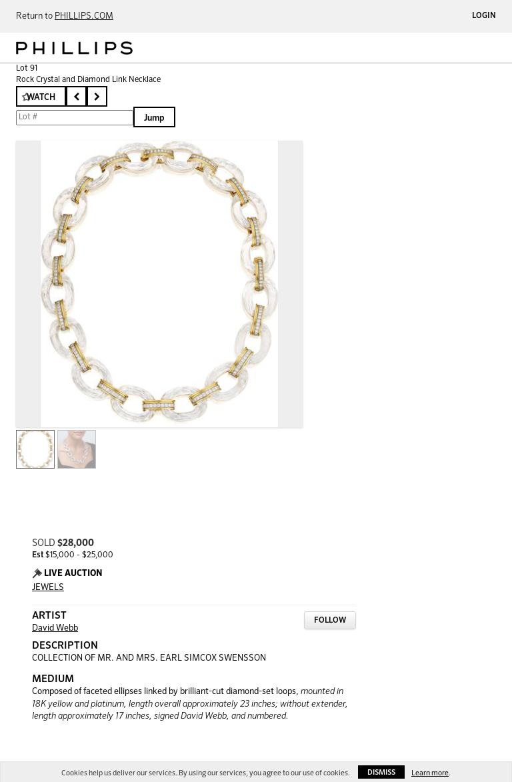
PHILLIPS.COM (84, 16)
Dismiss (381, 772)
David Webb (55, 628)
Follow (330, 621)
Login (484, 16)
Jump (154, 118)
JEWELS (48, 587)
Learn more (430, 773)
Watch (41, 97)
